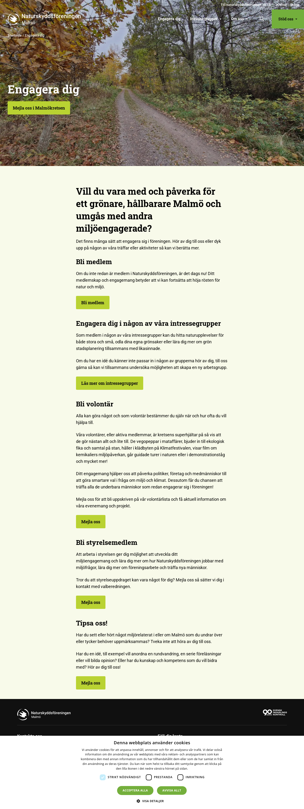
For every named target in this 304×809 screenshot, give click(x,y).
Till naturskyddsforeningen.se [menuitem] (246, 5)
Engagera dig (169, 19)
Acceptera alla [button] (135, 790)
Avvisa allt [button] (171, 790)
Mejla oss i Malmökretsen (39, 108)
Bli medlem (92, 302)
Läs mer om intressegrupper (109, 383)
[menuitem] (169, 18)
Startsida (15, 35)
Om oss (239, 19)
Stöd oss (287, 18)
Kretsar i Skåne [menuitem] (287, 5)
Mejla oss (90, 521)
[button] (152, 801)
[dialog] (152, 772)
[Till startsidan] (46, 19)
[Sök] (262, 18)
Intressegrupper (206, 19)
